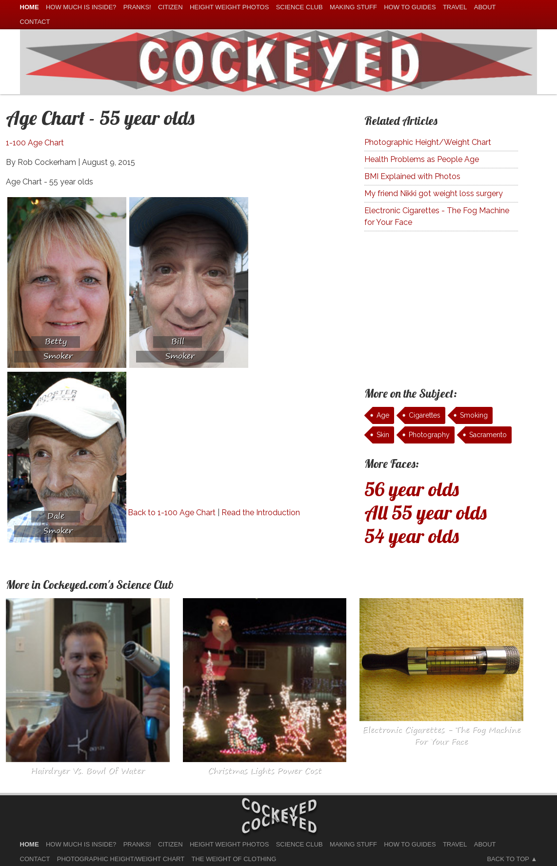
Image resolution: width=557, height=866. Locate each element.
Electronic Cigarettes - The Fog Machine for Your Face (436, 216)
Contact (35, 21)
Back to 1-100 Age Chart (172, 512)
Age (383, 415)
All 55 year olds (425, 512)
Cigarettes (424, 415)
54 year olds (411, 536)
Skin (383, 435)
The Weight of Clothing (234, 859)
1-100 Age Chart (35, 142)
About (485, 7)
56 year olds (411, 489)
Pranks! (137, 7)
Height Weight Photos (229, 7)
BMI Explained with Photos (412, 176)
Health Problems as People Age (421, 159)
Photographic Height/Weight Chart (427, 142)
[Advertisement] (210, 438)
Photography (429, 435)
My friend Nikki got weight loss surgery (433, 193)
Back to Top (508, 859)
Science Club (299, 7)
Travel (455, 7)
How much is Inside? (81, 7)
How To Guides (410, 7)
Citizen (170, 7)
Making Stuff (353, 7)
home (29, 7)
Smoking (474, 415)
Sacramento (488, 435)
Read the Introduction (260, 512)
